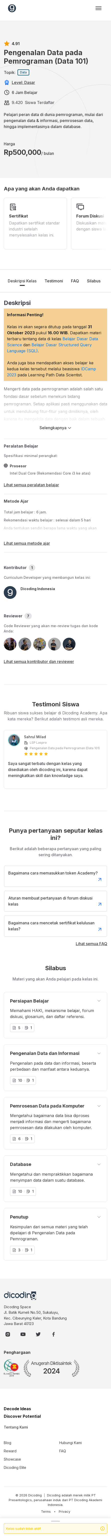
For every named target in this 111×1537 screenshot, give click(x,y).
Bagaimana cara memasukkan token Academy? (55, 876)
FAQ (75, 280)
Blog (7, 1443)
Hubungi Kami (70, 1443)
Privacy (64, 1511)
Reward (10, 1451)
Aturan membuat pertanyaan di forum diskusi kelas (55, 902)
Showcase (12, 1459)
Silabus (93, 280)
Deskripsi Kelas (22, 280)
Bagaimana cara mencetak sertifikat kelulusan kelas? (55, 926)
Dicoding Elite (15, 1467)
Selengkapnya (56, 427)
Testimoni (53, 280)
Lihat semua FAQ (91, 943)
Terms (46, 1511)
